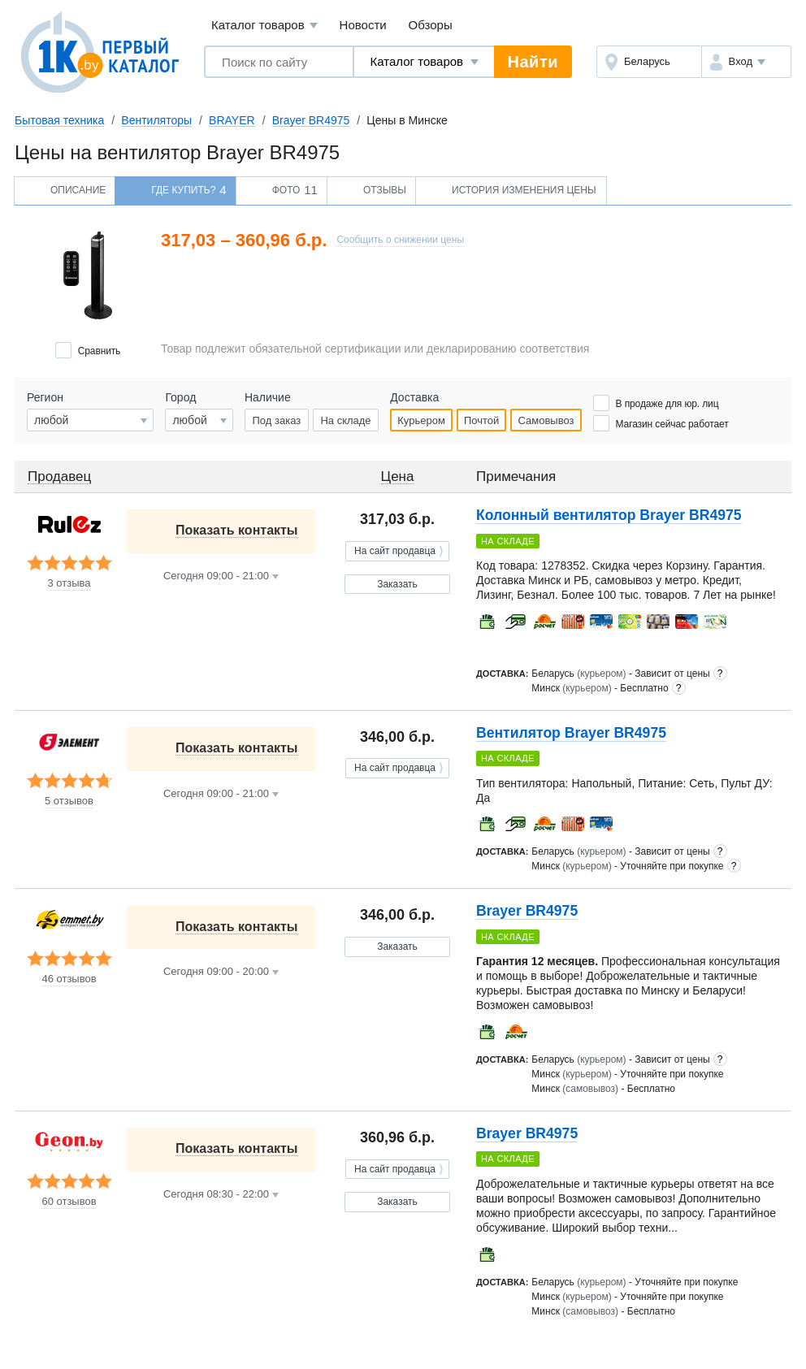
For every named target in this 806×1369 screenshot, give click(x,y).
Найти (533, 62)
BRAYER (232, 120)
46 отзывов (68, 979)
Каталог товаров (264, 25)
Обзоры (431, 25)
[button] (746, 61)
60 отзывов (68, 1201)
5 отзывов (69, 801)
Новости (363, 25)
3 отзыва (68, 583)
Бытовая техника (59, 120)
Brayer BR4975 (311, 120)
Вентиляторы (156, 120)
